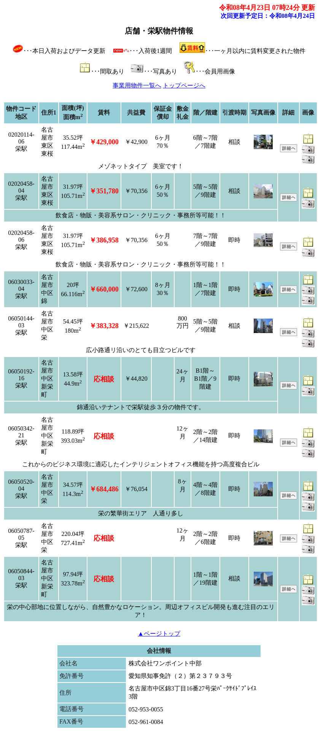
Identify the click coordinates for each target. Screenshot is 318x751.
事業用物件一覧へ (137, 85)
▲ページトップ (159, 633)
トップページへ (184, 85)
